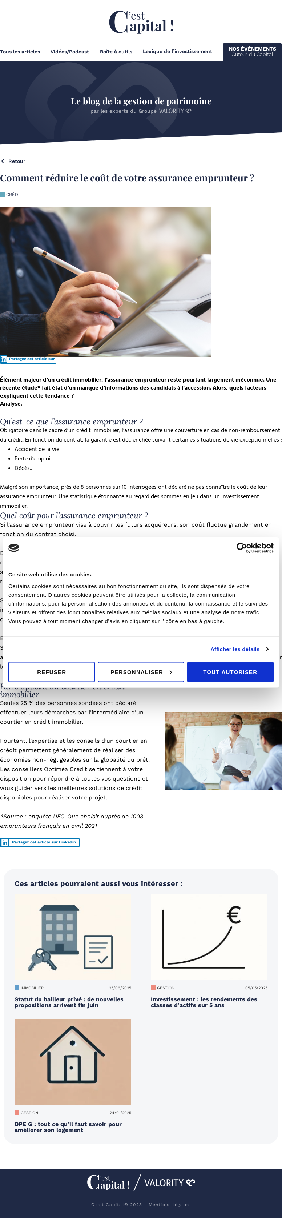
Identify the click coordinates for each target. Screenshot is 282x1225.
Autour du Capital (252, 51)
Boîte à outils (116, 52)
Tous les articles (20, 52)
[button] (28, 359)
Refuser (51, 672)
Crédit (14, 194)
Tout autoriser (230, 672)
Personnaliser (141, 672)
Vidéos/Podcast (70, 52)
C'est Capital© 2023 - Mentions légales (141, 1204)
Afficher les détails (234, 649)
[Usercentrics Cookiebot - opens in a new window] (242, 548)
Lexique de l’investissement (177, 51)
